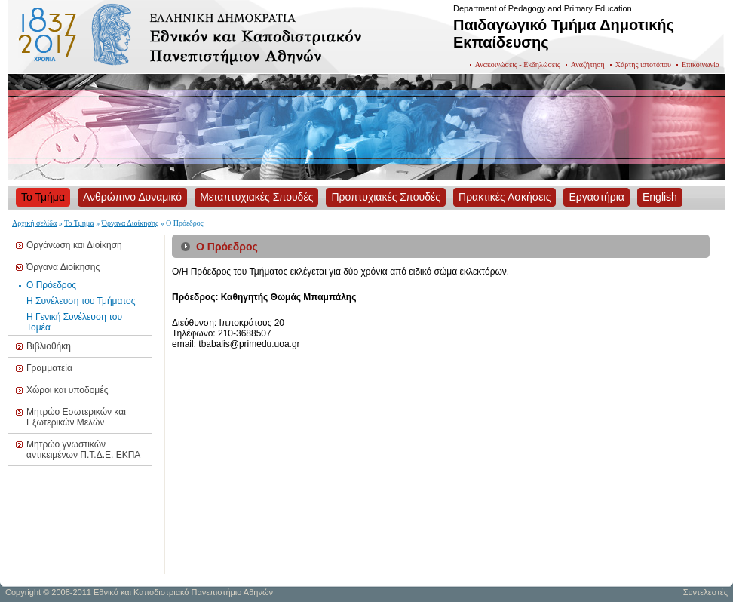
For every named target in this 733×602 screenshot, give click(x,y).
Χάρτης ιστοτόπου (643, 64)
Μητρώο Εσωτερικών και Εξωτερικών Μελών (76, 417)
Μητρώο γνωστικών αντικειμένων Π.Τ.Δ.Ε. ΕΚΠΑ (83, 449)
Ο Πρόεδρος (51, 285)
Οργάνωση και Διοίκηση (74, 245)
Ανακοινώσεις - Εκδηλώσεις (517, 64)
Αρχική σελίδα (34, 223)
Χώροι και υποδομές (67, 390)
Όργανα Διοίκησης (130, 223)
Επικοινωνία (700, 64)
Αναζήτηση (588, 64)
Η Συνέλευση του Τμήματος (81, 301)
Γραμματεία (49, 368)
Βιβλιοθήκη (48, 346)
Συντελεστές (705, 592)
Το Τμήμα (79, 223)
